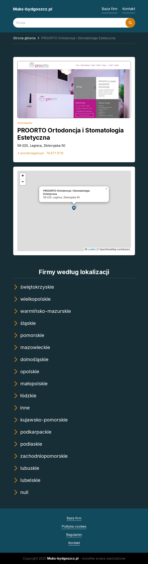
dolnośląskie (24, 122)
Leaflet (90, 249)
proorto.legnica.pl (30, 153)
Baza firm (109, 9)
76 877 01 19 (54, 153)
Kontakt (128, 9)
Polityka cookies (74, 526)
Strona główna (24, 38)
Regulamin (74, 535)
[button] (74, 208)
